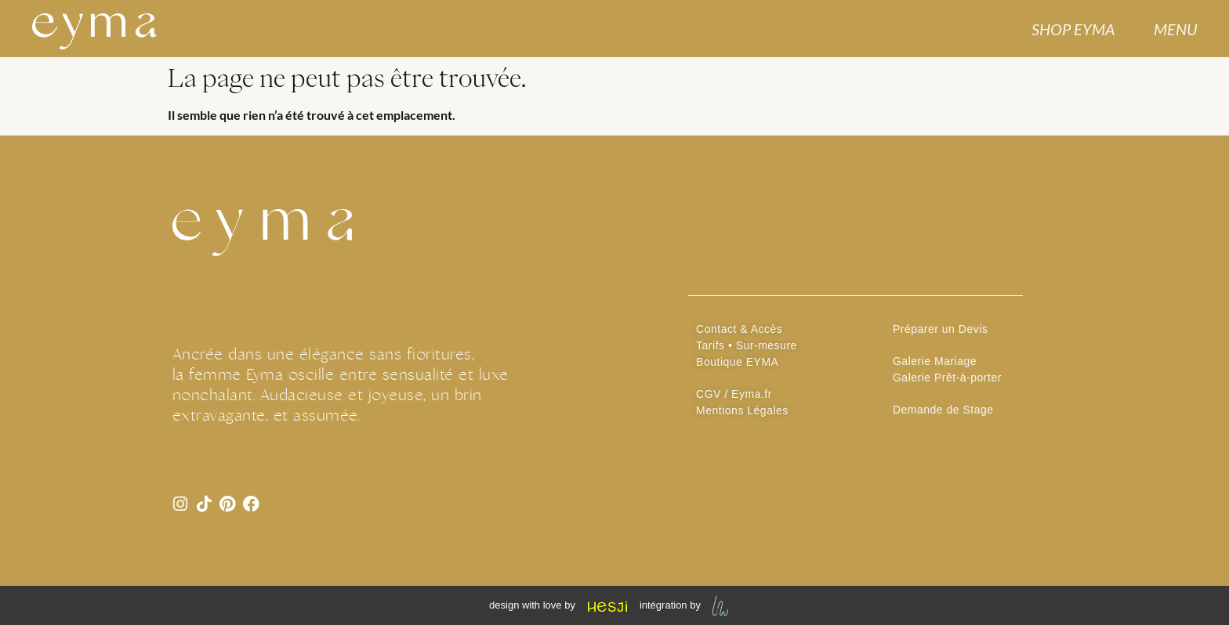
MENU (1175, 29)
